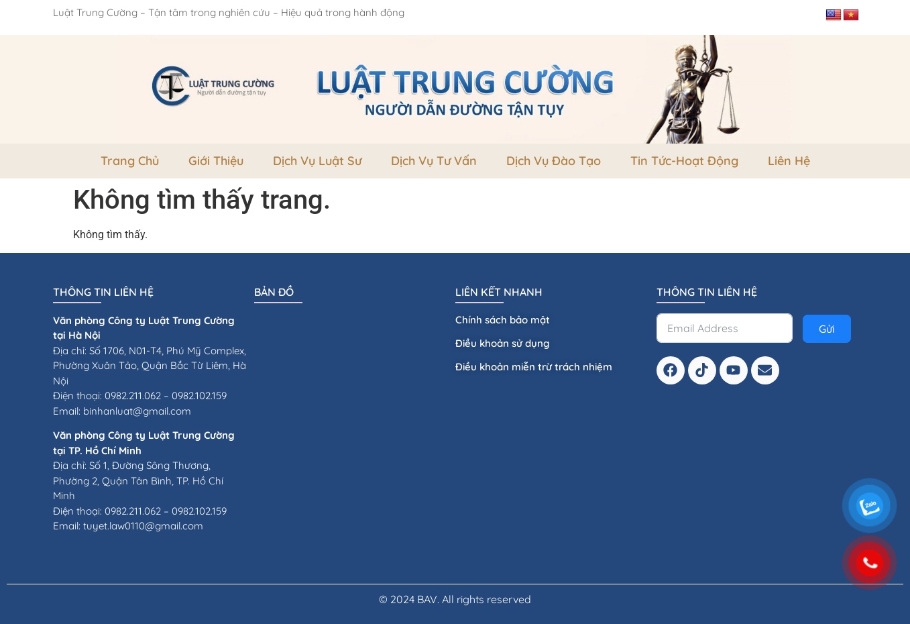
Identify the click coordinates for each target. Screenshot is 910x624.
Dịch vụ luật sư (317, 160)
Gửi (827, 328)
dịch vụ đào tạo (553, 160)
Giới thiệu (215, 160)
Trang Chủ (130, 160)
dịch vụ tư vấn (434, 160)
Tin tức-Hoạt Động (684, 160)
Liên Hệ (789, 160)
